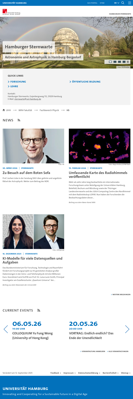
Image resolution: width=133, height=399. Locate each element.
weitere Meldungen (121, 294)
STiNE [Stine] (102, 2)
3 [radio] (119, 62)
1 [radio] (110, 62)
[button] (116, 3)
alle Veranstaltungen (118, 351)
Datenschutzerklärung (88, 373)
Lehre (14, 86)
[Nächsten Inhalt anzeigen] (127, 329)
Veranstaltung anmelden (93, 351)
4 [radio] (124, 62)
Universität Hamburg (15, 2)
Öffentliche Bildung (86, 82)
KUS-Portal (92, 2)
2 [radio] (115, 62)
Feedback (55, 373)
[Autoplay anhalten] (127, 62)
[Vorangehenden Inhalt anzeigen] (6, 329)
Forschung (18, 82)
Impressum (69, 373)
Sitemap (124, 373)
